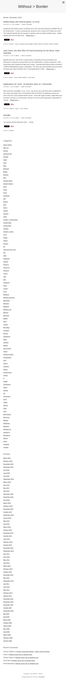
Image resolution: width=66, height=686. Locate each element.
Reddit (5, 381)
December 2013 (8, 548)
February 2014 (7, 542)
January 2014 (7, 545)
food (4, 205)
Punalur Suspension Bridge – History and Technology (33, 651)
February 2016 (7, 506)
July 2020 (6, 470)
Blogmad (6, 169)
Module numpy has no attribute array (20, 654)
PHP (4, 360)
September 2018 (8, 479)
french (5, 208)
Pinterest (6, 366)
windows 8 (6, 432)
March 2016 (7, 503)
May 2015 (6, 521)
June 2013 (6, 557)
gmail (27, 44)
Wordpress (6, 435)
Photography (7, 357)
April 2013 (6, 563)
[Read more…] (30, 35)
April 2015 (6, 524)
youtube (5, 447)
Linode (5, 288)
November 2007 (8, 605)
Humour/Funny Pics (9, 249)
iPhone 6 (6, 270)
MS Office (6, 327)
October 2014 (7, 536)
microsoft (45, 44)
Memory (5, 312)
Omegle (7, 682)
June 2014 (6, 539)
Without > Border (33, 6)
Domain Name (7, 181)
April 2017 (6, 491)
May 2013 (6, 560)
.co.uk (21, 108)
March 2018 (7, 482)
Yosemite (6, 444)
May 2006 (6, 629)
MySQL (5, 333)
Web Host (6, 417)
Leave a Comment (27, 24)
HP (4, 246)
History (5, 240)
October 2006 (7, 623)
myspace (6, 330)
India (4, 255)
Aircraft (5, 151)
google (31, 44)
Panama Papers (8, 354)
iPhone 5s (6, 267)
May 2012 (6, 578)
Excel (5, 193)
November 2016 (8, 497)
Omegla (12, 682)
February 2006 (7, 638)
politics (5, 369)
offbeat (5, 345)
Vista (4, 411)
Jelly (4, 276)
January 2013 (7, 572)
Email (5, 190)
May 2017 (6, 488)
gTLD (5, 234)
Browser (5, 175)
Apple (5, 160)
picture (5, 363)
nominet (11, 108)
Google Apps (7, 222)
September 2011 (8, 581)
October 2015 (7, 512)
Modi (4, 321)
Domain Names (8, 184)
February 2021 (7, 461)
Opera (5, 351)
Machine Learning (8, 297)
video (5, 408)
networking (6, 336)
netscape (55, 44)
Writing (5, 438)
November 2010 (8, 602)
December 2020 (8, 464)
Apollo (20, 77)
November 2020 (8, 467)
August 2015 (7, 518)
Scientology (7, 384)
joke (4, 279)
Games (5, 211)
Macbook (6, 294)
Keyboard (6, 282)
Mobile (5, 318)
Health (5, 237)
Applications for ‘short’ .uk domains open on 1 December (27, 84)
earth (4, 187)
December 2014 (8, 533)
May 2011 (6, 590)
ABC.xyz (6, 148)
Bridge (5, 172)
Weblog (5, 420)
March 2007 (7, 620)
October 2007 (7, 608)
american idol (7, 154)
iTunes (5, 273)
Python (5, 375)
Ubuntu (5, 405)
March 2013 (7, 566)
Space (11, 77)
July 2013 (6, 554)
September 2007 (8, 611)
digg (4, 178)
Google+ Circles (8, 231)
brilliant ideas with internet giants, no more (21, 22)
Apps (4, 163)
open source (7, 348)
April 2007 (6, 617)
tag (4, 393)
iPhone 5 (6, 264)
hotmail (36, 44)
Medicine (6, 306)
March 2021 (7, 458)
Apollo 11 (25, 77)
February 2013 (7, 569)
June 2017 (6, 485)
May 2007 (6, 614)
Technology (6, 396)
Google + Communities (10, 220)
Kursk (5, 285)
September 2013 (8, 551)
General (11, 130)
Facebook (22, 44)
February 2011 (7, 593)
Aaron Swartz (7, 145)
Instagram (6, 258)
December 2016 (8, 494)
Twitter (5, 402)
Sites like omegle (34, 682)
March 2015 (7, 527)
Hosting (5, 243)
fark (4, 199)
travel (5, 399)
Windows (6, 426)
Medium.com (7, 309)
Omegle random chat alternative (50, 682)
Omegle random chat (22, 682)
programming (7, 372)
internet (40, 44)
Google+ (6, 228)
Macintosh (6, 300)
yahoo (5, 441)
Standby (6, 115)
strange (5, 390)
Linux (5, 291)
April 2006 (6, 632)
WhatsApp (6, 423)
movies (5, 324)
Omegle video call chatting (15, 685)
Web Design (7, 414)
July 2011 (6, 584)
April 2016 (6, 500)
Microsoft (6, 315)
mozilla (51, 44)
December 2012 (8, 575)
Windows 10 (7, 429)
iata (4, 252)
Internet (11, 44)
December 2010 (8, 599)
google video (7, 225)
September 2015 (8, 515)
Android (5, 157)
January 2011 (7, 596)
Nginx (5, 339)
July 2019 (6, 476)
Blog (4, 166)
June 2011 (6, 587)
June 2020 (6, 473)
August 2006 (7, 626)
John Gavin (32, 77)
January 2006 (7, 641)
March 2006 (7, 635)
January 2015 (7, 530)
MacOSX (6, 303)
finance (5, 202)
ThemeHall (41, 677)
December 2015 (8, 509)
